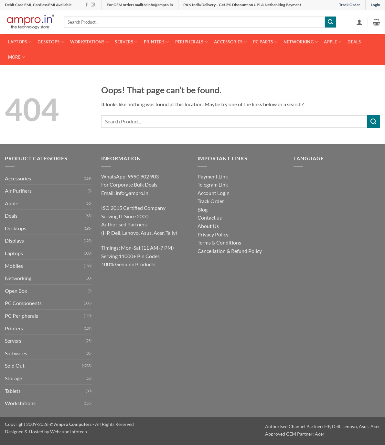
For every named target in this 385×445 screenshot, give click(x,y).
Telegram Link (213, 184)
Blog (203, 209)
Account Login (214, 193)
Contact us (210, 217)
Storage (13, 378)
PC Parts (265, 42)
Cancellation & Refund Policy (230, 251)
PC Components (23, 303)
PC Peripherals (21, 316)
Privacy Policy (213, 234)
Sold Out (15, 365)
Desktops (50, 42)
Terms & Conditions (219, 242)
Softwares (16, 353)
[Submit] (330, 22)
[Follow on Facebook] (87, 5)
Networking (300, 42)
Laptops (19, 42)
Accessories (230, 42)
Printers (156, 42)
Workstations (89, 42)
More (16, 57)
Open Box (16, 291)
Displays (14, 240)
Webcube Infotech (68, 431)
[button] (359, 22)
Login (375, 4)
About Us (208, 226)
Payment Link (213, 176)
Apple (332, 42)
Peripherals (191, 42)
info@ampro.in (132, 193)
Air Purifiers (18, 191)
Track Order (349, 4)
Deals (354, 41)
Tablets (13, 391)
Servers (126, 42)
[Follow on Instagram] (93, 5)
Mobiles (14, 266)
